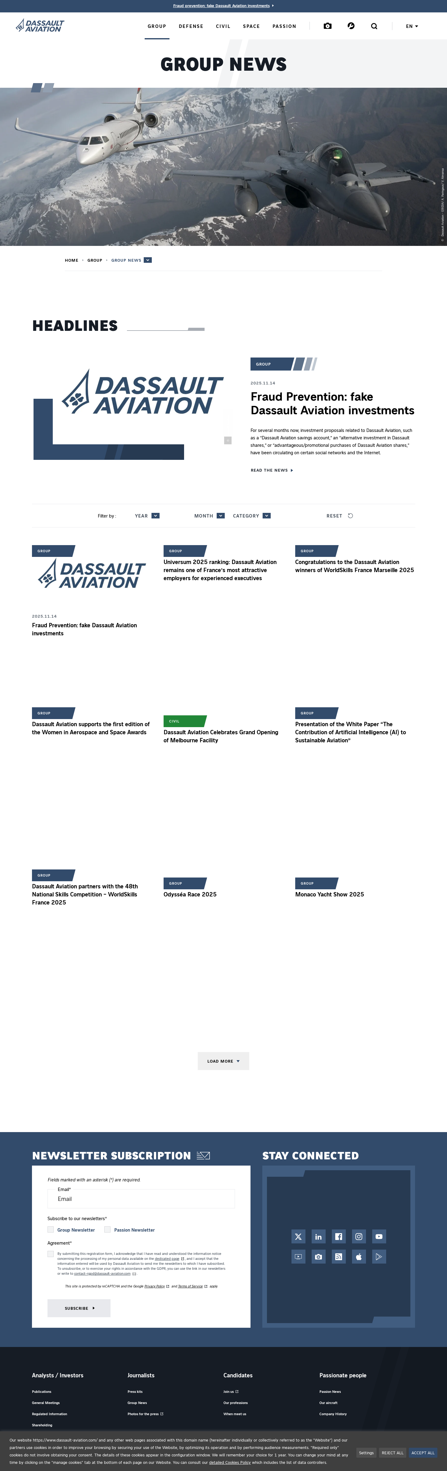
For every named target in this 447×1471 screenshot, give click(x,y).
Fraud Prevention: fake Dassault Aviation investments (332, 402)
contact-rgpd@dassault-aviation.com (102, 1273)
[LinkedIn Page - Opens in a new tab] (319, 1236)
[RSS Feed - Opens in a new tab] (339, 1257)
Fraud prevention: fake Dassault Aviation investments (221, 5)
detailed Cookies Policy (230, 1462)
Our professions (236, 1402)
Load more (220, 1061)
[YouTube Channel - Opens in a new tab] (379, 1236)
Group (95, 260)
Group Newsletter (76, 1230)
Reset (340, 516)
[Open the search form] (374, 25)
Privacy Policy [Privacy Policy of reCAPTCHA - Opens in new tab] (154, 1286)
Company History (333, 1413)
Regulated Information (49, 1413)
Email (64, 1189)
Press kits (135, 1391)
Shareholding (42, 1425)
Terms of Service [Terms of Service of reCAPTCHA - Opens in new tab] (190, 1286)
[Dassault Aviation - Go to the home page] (40, 25)
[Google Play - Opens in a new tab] (379, 1257)
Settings (366, 1452)
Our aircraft (328, 1402)
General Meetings (46, 1402)
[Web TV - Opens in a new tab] (298, 1257)
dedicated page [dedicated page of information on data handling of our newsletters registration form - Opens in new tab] (167, 1258)
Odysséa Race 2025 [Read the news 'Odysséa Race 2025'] (190, 894)
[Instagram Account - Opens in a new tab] (359, 1236)
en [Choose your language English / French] (412, 26)
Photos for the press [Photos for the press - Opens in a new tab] (143, 1413)
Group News (126, 260)
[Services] (351, 25)
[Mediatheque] (327, 25)
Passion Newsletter (134, 1230)
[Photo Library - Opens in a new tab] (319, 1257)
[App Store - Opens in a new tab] (359, 1257)
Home (72, 260)
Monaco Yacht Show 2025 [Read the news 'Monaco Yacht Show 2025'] (329, 894)
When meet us (235, 1413)
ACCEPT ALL (423, 1452)
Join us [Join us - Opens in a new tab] (229, 1391)
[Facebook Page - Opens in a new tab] (339, 1236)
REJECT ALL (393, 1452)
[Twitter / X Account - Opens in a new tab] (298, 1236)
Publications (41, 1391)
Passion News (330, 1391)
